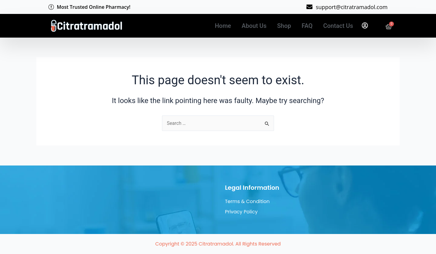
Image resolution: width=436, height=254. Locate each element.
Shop (284, 25)
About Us (254, 25)
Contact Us (338, 25)
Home (223, 25)
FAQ (307, 25)
